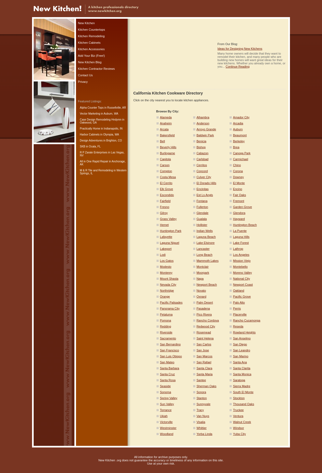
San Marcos (205, 356)
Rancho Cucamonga (246, 320)
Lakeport (166, 248)
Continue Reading (238, 66)
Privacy (83, 81)
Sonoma (165, 392)
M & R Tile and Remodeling (96, 170)
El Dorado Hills (206, 183)
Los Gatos (166, 260)
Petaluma (166, 314)
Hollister (202, 224)
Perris (237, 308)
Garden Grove (242, 207)
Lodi (163, 254)
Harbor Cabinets (90, 134)
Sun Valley (167, 404)
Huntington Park (170, 230)
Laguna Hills (241, 236)
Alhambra (203, 117)
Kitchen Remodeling (91, 36)
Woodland (166, 434)
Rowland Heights (244, 332)
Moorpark (203, 272)
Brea (236, 147)
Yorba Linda (204, 434)
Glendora (239, 213)
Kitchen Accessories (91, 49)
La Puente (240, 230)
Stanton (202, 398)
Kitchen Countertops (91, 29)
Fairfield (165, 201)
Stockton (239, 398)
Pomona (165, 320)
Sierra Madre (241, 386)
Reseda (238, 326)
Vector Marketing (90, 113)
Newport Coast (243, 284)
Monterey (166, 272)
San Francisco (169, 350)
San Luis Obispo (171, 356)
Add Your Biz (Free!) (91, 55)
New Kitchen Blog (90, 62)
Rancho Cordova (208, 320)
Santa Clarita (241, 368)
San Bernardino (170, 344)
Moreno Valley (242, 272)
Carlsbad (203, 159)
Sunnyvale (203, 404)
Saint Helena (205, 338)
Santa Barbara (169, 368)
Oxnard (201, 296)
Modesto (165, 266)
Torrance (166, 410)
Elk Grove (166, 189)
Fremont (238, 201)
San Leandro (241, 350)
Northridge (167, 290)
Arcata (164, 129)
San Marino (240, 356)
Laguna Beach (206, 236)
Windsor (238, 428)
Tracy (200, 410)
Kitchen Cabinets (89, 42)
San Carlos (204, 344)
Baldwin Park (205, 135)
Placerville (240, 314)
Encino (237, 189)
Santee (201, 380)
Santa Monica (242, 374)
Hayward (239, 218)
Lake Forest (241, 242)
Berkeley (239, 141)
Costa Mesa (168, 177)
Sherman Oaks (206, 386)
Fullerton (202, 207)
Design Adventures (91, 140)
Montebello (240, 266)
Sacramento (168, 338)
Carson (164, 165)
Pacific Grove (242, 296)
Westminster (168, 428)
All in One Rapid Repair (94, 161)
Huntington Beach (245, 224)
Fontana (202, 201)
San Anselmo (242, 338)
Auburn (237, 129)
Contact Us (85, 75)
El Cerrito (166, 183)
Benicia (201, 141)
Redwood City (206, 326)
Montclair (203, 266)
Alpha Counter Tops (92, 107)
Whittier (202, 428)
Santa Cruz (167, 374)
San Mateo (167, 362)
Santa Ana (240, 362)
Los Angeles (241, 254)
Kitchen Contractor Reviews (96, 68)
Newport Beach (207, 284)
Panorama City (170, 308)
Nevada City (168, 284)
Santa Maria (205, 374)
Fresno (164, 207)
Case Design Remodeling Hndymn (100, 119)
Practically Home (90, 128)
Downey (238, 177)
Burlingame (167, 153)
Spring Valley (168, 398)
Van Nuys (203, 416)
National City (241, 278)
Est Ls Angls (205, 195)
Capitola (165, 159)
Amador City (241, 117)
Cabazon (203, 153)
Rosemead (204, 332)
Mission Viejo (242, 260)
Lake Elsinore (206, 242)
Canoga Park (241, 153)
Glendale (203, 213)
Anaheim (166, 123)
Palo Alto (239, 302)
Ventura (238, 416)
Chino (237, 165)
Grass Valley (168, 218)
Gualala (202, 218)
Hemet (164, 224)
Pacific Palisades (171, 302)
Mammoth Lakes (208, 260)
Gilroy (164, 213)
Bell (162, 141)
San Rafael (204, 362)
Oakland (238, 290)
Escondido (167, 195)
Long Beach (205, 254)
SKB (82, 146)
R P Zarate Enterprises (94, 152)
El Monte (239, 183)
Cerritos (202, 165)
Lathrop (238, 248)
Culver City (204, 177)
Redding (165, 326)
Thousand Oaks (243, 404)
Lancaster (203, 248)
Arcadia (238, 123)
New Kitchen (86, 23)
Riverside (166, 332)
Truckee (238, 410)
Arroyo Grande (206, 129)
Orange (165, 296)
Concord (202, 171)
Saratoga (239, 380)
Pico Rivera (204, 314)
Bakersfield (167, 135)
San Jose (203, 350)
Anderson (203, 123)
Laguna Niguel (169, 242)
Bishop (201, 147)
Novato (201, 290)
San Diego (240, 344)
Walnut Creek (242, 422)
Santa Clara (204, 368)
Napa (200, 278)
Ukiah (164, 416)
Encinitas (203, 189)
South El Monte (243, 392)
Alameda (166, 117)
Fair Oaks (239, 195)
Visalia (201, 422)
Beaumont (240, 135)
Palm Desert (205, 302)
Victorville (166, 422)
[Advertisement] (174, 55)
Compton (166, 171)
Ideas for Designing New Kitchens (239, 48)
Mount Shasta (169, 278)
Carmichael (240, 159)
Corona (238, 171)
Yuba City (239, 434)
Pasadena (203, 308)
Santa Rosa (167, 380)
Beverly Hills (168, 147)
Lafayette (166, 236)
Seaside (165, 386)
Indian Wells (205, 230)
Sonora (201, 392)
